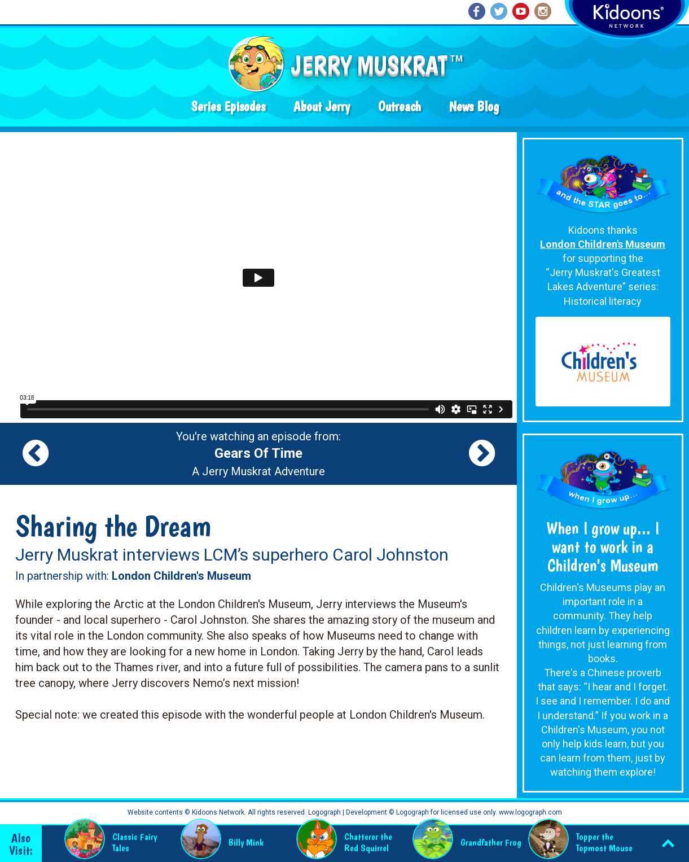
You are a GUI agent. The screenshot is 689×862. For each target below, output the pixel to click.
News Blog (474, 106)
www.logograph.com (529, 812)
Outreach (399, 106)
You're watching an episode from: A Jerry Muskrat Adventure (258, 454)
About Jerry (321, 106)
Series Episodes (228, 106)
